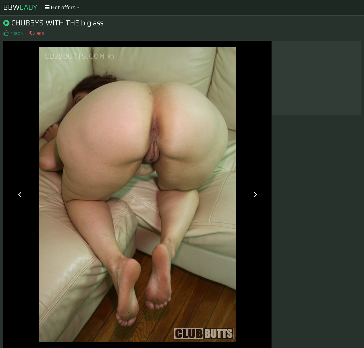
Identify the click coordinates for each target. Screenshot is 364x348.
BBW (20, 7)
